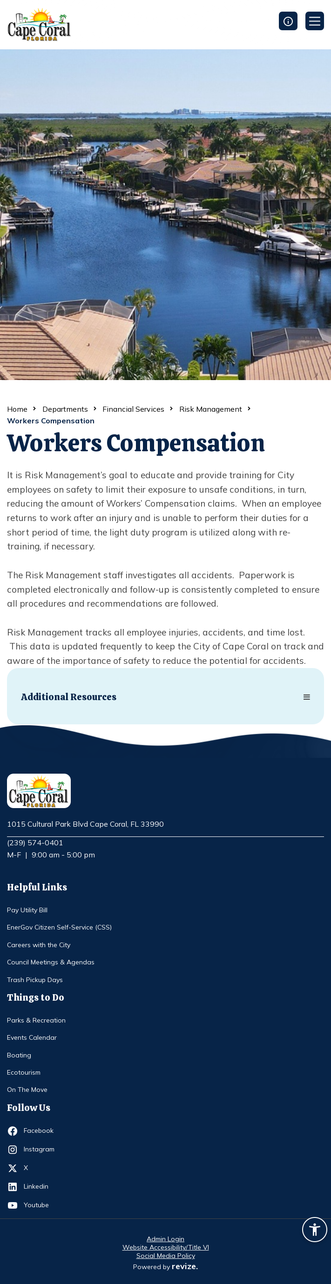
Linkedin (40, 1186)
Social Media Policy (165, 1255)
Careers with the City (38, 945)
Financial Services (133, 409)
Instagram (40, 1149)
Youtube (40, 1205)
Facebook (40, 1131)
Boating (19, 1055)
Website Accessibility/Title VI (165, 1247)
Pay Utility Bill (27, 910)
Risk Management (210, 409)
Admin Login (165, 1239)
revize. (185, 1266)
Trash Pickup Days (35, 980)
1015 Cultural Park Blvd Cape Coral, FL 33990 (85, 824)
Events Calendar (32, 1037)
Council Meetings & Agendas (51, 962)
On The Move (27, 1089)
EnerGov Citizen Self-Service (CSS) (59, 927)
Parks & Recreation (36, 1020)
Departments (65, 409)
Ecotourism (24, 1072)
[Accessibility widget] (314, 1231)
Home (17, 409)
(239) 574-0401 (35, 842)
